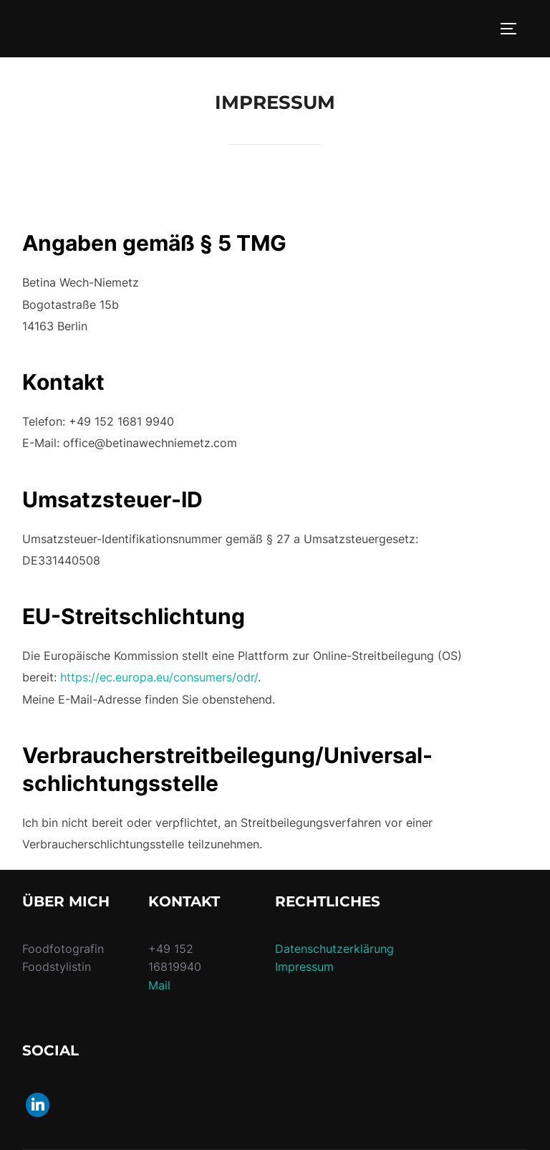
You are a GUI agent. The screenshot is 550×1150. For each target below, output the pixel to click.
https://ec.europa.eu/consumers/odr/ (159, 677)
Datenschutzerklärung (334, 948)
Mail (159, 985)
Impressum (304, 966)
